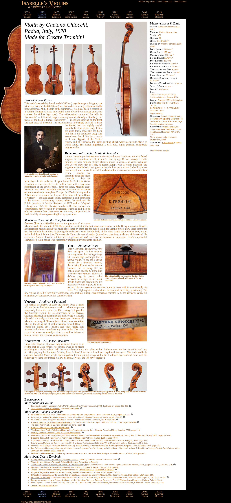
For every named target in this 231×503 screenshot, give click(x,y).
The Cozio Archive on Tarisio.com (45, 408)
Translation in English (88, 462)
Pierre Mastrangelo (158, 137)
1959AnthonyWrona (100, 14)
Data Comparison (164, 1)
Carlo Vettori (167, 143)
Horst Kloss (155, 132)
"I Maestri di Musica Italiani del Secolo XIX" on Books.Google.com (59, 475)
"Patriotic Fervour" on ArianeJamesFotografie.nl (51, 422)
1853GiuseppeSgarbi (27, 14)
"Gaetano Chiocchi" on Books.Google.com (49, 435)
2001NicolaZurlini (129, 14)
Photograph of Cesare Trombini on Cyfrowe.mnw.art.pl (54, 459)
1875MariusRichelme (56, 14)
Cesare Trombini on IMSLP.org (44, 485)
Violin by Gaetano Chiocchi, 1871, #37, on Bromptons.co (55, 433)
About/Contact (180, 1)
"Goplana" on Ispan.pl (40, 477)
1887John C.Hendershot (71, 14)
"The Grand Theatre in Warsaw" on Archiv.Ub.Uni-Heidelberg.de (59, 465)
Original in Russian (69, 462)
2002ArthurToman (144, 14)
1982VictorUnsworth (115, 14)
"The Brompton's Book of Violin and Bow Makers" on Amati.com (58, 430)
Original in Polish (90, 467)
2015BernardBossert (159, 14)
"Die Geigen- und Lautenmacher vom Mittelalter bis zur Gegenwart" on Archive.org (67, 448)
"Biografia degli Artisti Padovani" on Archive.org (51, 438)
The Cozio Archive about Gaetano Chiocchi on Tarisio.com (56, 425)
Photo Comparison (146, 1)
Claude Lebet (169, 127)
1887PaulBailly (86, 14)
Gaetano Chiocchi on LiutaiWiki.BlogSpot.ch (50, 427)
